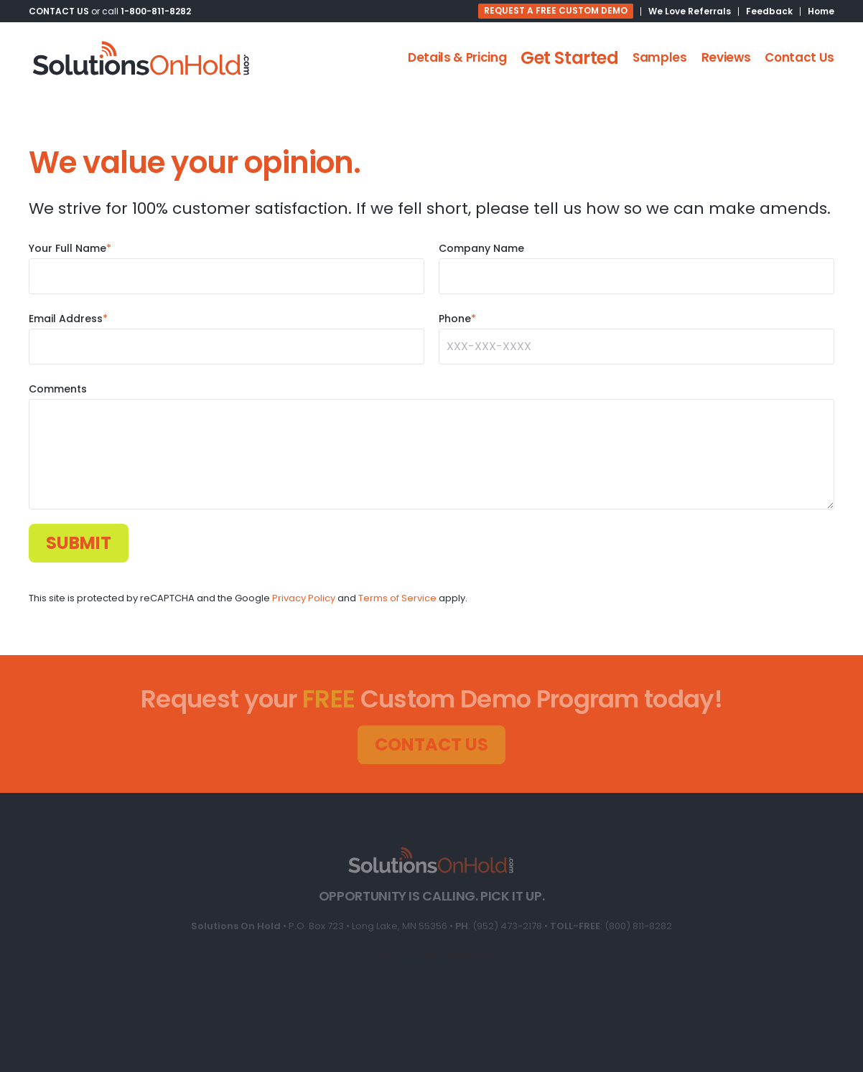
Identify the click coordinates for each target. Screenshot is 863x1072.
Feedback (769, 11)
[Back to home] (142, 58)
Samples (660, 57)
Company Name (481, 248)
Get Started (569, 58)
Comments (58, 389)
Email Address (68, 318)
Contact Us (799, 57)
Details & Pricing (457, 57)
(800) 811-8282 (638, 926)
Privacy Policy (303, 598)
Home (821, 11)
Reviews (726, 57)
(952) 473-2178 (507, 926)
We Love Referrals (689, 11)
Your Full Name (70, 248)
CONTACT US (59, 11)
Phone (457, 318)
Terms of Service (397, 598)
